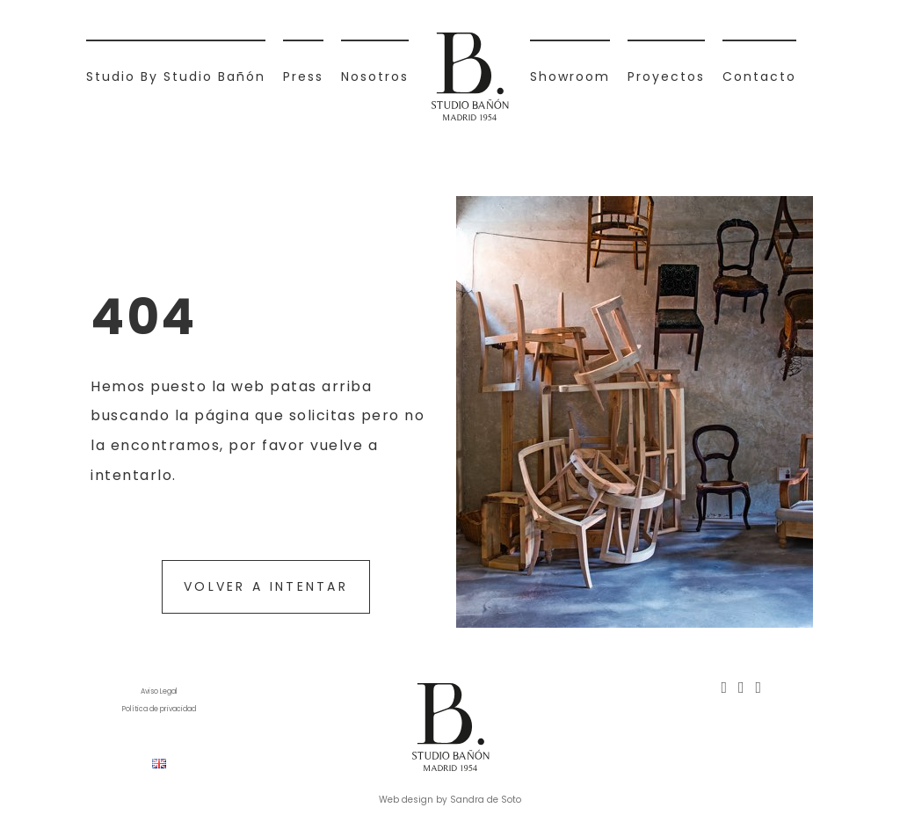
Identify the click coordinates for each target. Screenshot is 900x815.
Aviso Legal (159, 691)
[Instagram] (724, 687)
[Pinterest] (741, 687)
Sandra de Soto (485, 799)
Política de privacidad (159, 709)
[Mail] (759, 687)
